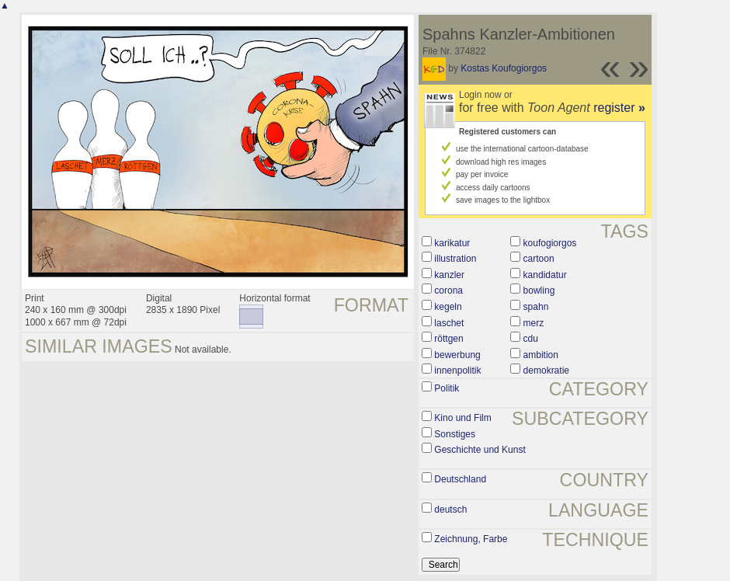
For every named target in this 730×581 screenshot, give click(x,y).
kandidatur (545, 275)
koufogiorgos (550, 243)
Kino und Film (462, 417)
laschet (449, 323)
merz (533, 323)
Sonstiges (454, 434)
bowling (539, 290)
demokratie (546, 370)
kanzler (449, 275)
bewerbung (457, 355)
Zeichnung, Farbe (470, 539)
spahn (536, 306)
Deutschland (460, 479)
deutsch (450, 509)
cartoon (538, 258)
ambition (540, 355)
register (619, 107)
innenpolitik (457, 370)
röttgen (448, 338)
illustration (455, 258)
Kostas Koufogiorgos (504, 68)
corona (448, 290)
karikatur (452, 243)
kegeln (447, 306)
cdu (530, 338)
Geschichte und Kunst (479, 449)
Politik (446, 388)
